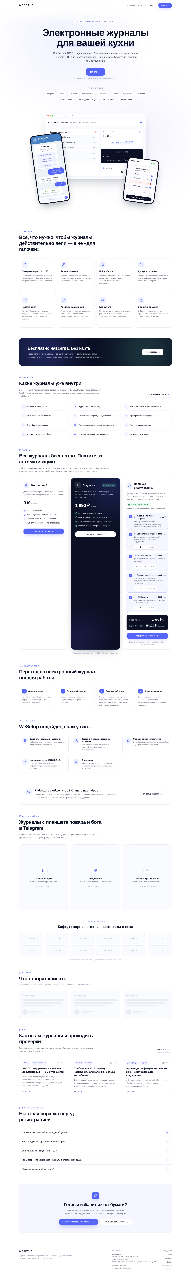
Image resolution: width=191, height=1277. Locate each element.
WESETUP (26, 5)
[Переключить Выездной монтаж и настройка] (130, 516)
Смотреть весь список (158, 394)
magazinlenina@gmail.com (121, 1268)
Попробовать (152, 352)
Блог (140, 5)
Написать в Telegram (152, 794)
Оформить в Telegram (147, 636)
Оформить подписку (95, 534)
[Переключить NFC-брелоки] (130, 597)
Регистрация (167, 1266)
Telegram (168, 1269)
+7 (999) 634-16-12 (119, 1265)
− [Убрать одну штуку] (136, 547)
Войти (150, 5)
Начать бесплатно (44, 531)
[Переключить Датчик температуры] (130, 534)
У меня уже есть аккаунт (116, 1222)
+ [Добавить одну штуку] (145, 547)
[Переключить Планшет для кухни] (130, 575)
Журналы (131, 5)
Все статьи (163, 1050)
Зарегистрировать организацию (78, 1222)
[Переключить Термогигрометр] (130, 556)
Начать (165, 5)
